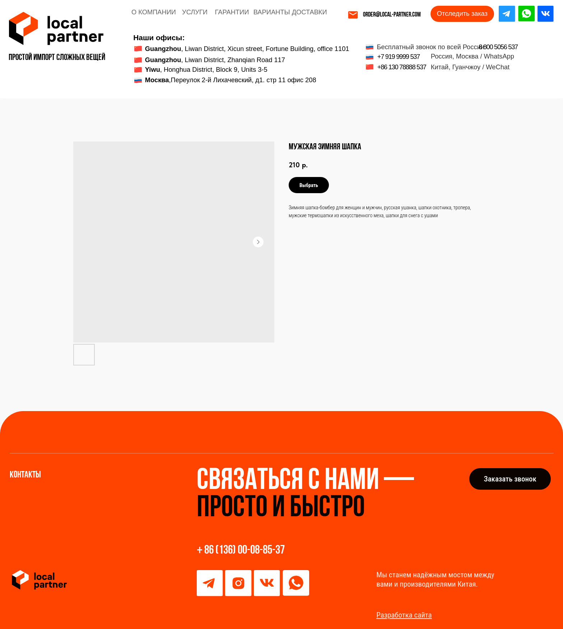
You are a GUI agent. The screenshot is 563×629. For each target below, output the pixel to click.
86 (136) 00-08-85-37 (244, 550)
